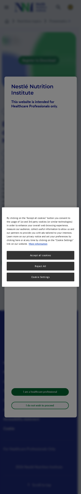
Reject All (40, 266)
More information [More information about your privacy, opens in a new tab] (38, 243)
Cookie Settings (40, 277)
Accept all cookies (40, 255)
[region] (40, 247)
